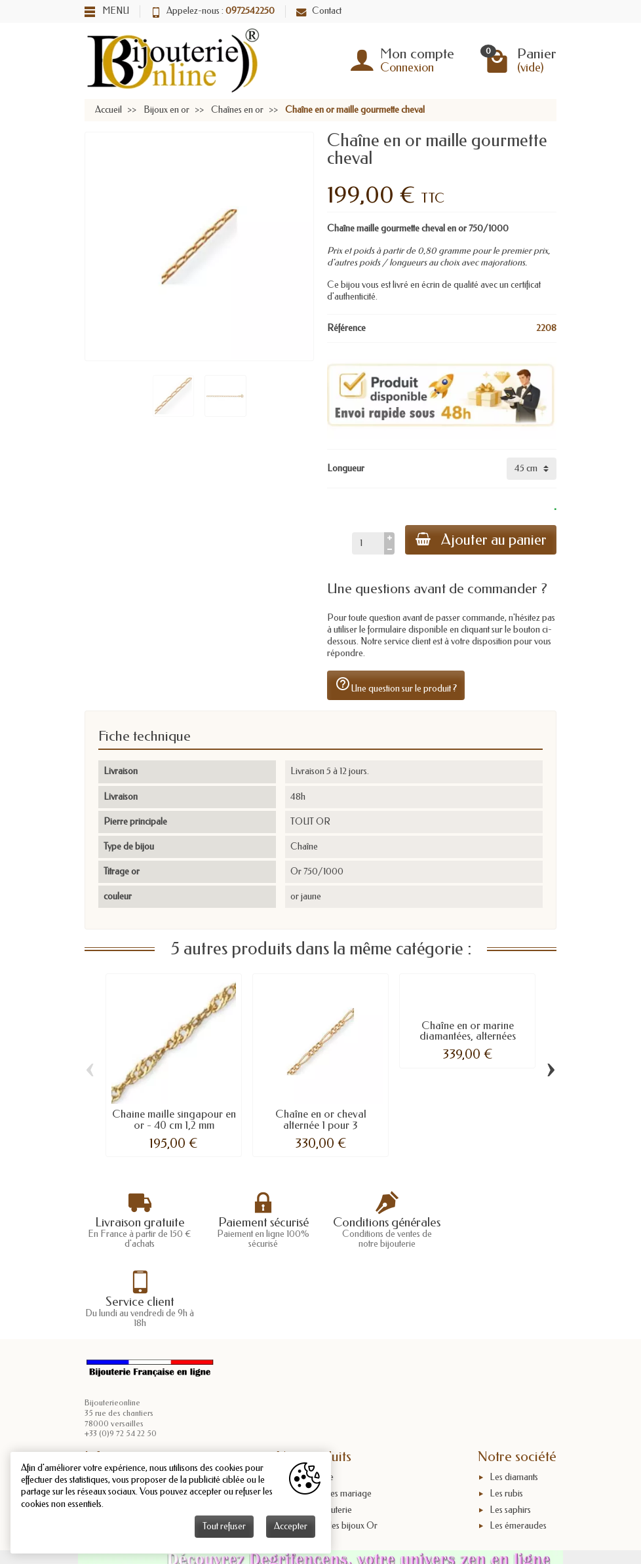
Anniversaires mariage (330, 1414)
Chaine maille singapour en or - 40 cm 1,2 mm (174, 1119)
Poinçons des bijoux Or (333, 1447)
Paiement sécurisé (130, 1414)
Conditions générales (136, 1447)
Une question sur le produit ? (396, 685)
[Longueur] (531, 469)
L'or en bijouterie (320, 1430)
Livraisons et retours (133, 1398)
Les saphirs (510, 1430)
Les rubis (506, 1414)
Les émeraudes (518, 1447)
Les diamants (514, 1398)
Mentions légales (127, 1430)
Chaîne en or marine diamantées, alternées (467, 1031)
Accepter (290, 1526)
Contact (318, 10)
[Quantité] (367, 543)
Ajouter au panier (480, 540)
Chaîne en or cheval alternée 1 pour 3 (320, 1119)
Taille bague (311, 1398)
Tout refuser (224, 1526)
